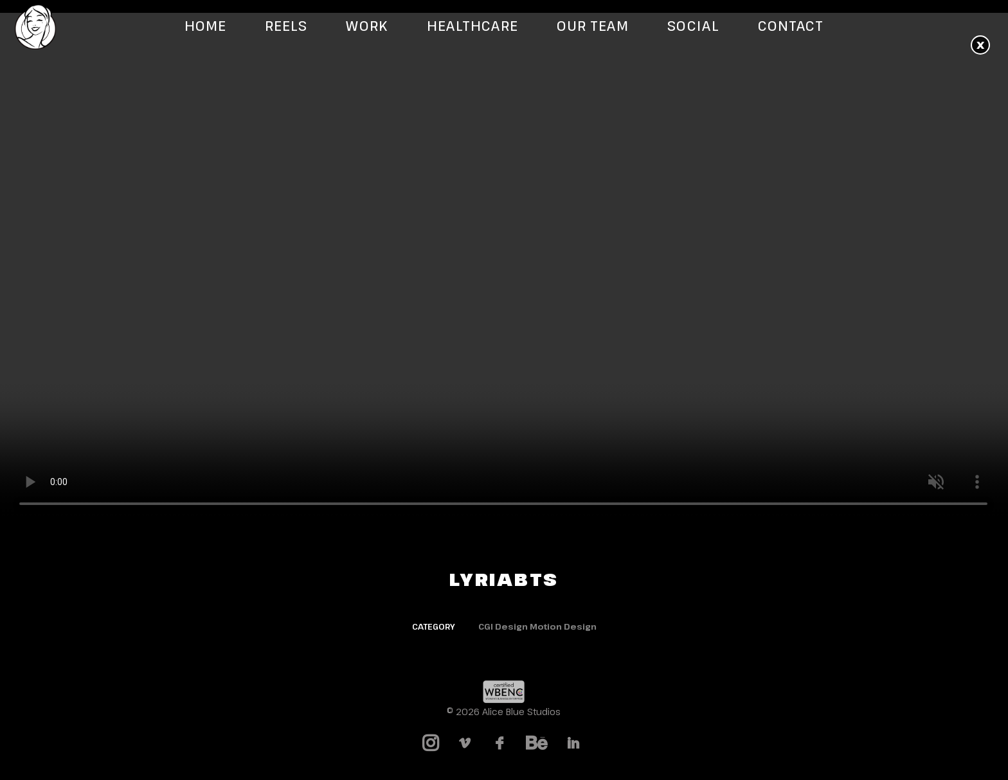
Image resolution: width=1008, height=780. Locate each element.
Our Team (593, 26)
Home (205, 26)
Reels (286, 26)
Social (693, 26)
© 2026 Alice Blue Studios (504, 711)
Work (367, 26)
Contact (791, 26)
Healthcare (473, 26)
